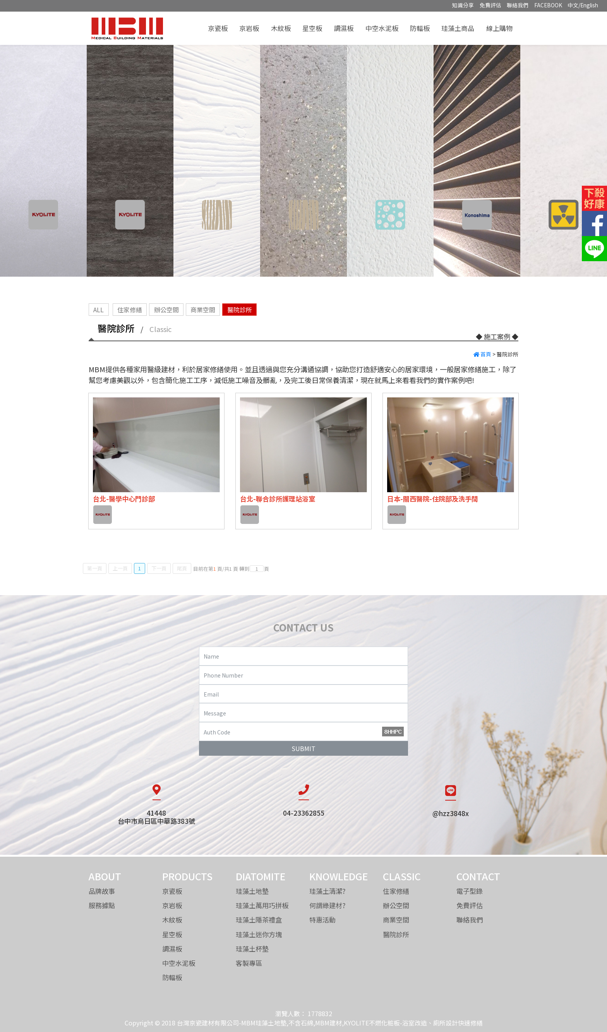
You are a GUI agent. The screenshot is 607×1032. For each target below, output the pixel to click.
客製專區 (249, 963)
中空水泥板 (381, 28)
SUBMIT (303, 748)
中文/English (583, 5)
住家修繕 (129, 309)
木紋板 (281, 28)
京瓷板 (218, 28)
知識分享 (463, 5)
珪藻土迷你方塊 (259, 934)
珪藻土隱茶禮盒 (259, 919)
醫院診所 (239, 309)
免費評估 (490, 5)
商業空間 (202, 309)
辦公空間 (166, 309)
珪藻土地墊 (252, 891)
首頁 (482, 354)
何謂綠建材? (327, 905)
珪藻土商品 (457, 28)
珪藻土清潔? (327, 891)
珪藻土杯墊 (252, 948)
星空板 (312, 28)
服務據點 (102, 905)
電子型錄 (469, 891)
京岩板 (249, 28)
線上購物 (499, 28)
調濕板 (343, 28)
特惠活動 (322, 919)
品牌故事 (102, 891)
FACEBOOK (548, 5)
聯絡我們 (517, 5)
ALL (98, 309)
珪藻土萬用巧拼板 (262, 905)
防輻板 (420, 28)
